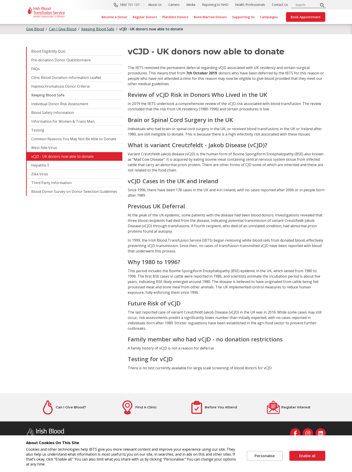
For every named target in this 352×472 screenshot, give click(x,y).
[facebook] (295, 433)
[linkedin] (320, 433)
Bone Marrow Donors (210, 17)
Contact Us (280, 4)
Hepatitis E (40, 165)
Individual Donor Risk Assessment (59, 103)
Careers (174, 4)
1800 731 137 (129, 4)
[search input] (306, 4)
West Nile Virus (44, 147)
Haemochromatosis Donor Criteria (60, 86)
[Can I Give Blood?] (63, 407)
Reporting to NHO (215, 4)
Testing (37, 130)
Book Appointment (306, 17)
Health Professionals (250, 4)
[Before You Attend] (213, 407)
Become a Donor (114, 17)
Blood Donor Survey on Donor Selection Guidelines (74, 191)
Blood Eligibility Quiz (48, 51)
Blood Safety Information (52, 112)
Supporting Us (243, 17)
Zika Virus (39, 173)
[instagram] (308, 433)
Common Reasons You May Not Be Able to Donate (73, 138)
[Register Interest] (288, 407)
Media (190, 4)
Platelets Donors (175, 17)
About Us (155, 4)
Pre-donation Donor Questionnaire (61, 60)
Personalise (265, 455)
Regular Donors (145, 17)
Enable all (307, 455)
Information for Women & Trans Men (63, 121)
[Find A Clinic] (138, 407)
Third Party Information (51, 182)
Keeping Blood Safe (47, 95)
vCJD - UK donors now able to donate (151, 29)
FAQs (35, 68)
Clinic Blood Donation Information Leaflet (66, 77)
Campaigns (269, 17)
